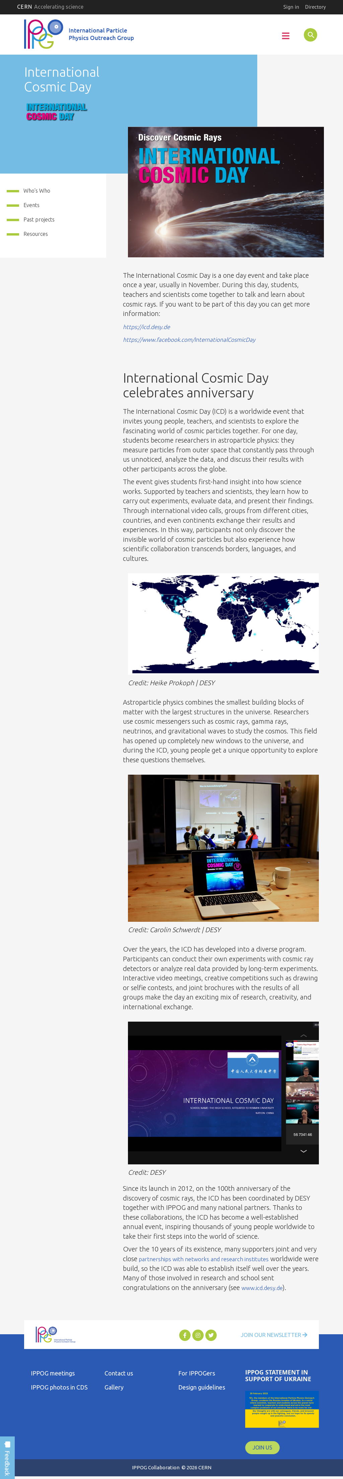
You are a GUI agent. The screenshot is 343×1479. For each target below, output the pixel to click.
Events (31, 206)
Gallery (114, 1388)
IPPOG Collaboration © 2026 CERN (171, 1469)
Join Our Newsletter (269, 1336)
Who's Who (36, 192)
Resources (35, 235)
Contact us (119, 1374)
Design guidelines (201, 1388)
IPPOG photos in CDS (59, 1388)
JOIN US (262, 1449)
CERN (50, 7)
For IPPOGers (196, 1374)
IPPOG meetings (53, 1374)
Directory (315, 6)
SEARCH (307, 34)
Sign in (291, 6)
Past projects (39, 221)
